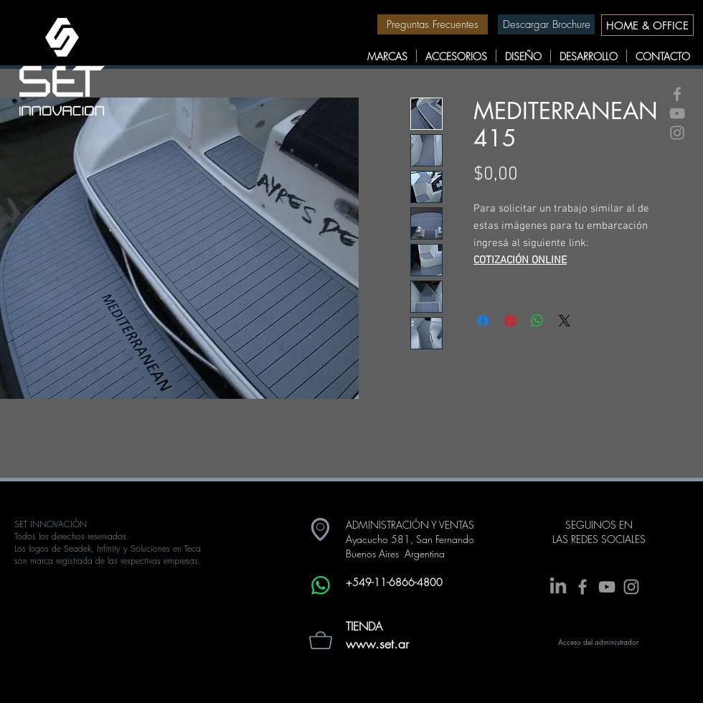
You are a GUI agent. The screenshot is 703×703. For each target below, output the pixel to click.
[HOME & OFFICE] (647, 25)
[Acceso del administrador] (598, 642)
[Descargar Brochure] (546, 24)
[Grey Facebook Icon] (677, 94)
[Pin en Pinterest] (510, 320)
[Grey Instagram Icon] (677, 132)
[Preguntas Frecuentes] (432, 24)
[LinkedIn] (558, 587)
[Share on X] (564, 320)
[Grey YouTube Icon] (677, 113)
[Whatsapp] (320, 585)
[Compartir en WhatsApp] (537, 320)
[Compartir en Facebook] (482, 320)
